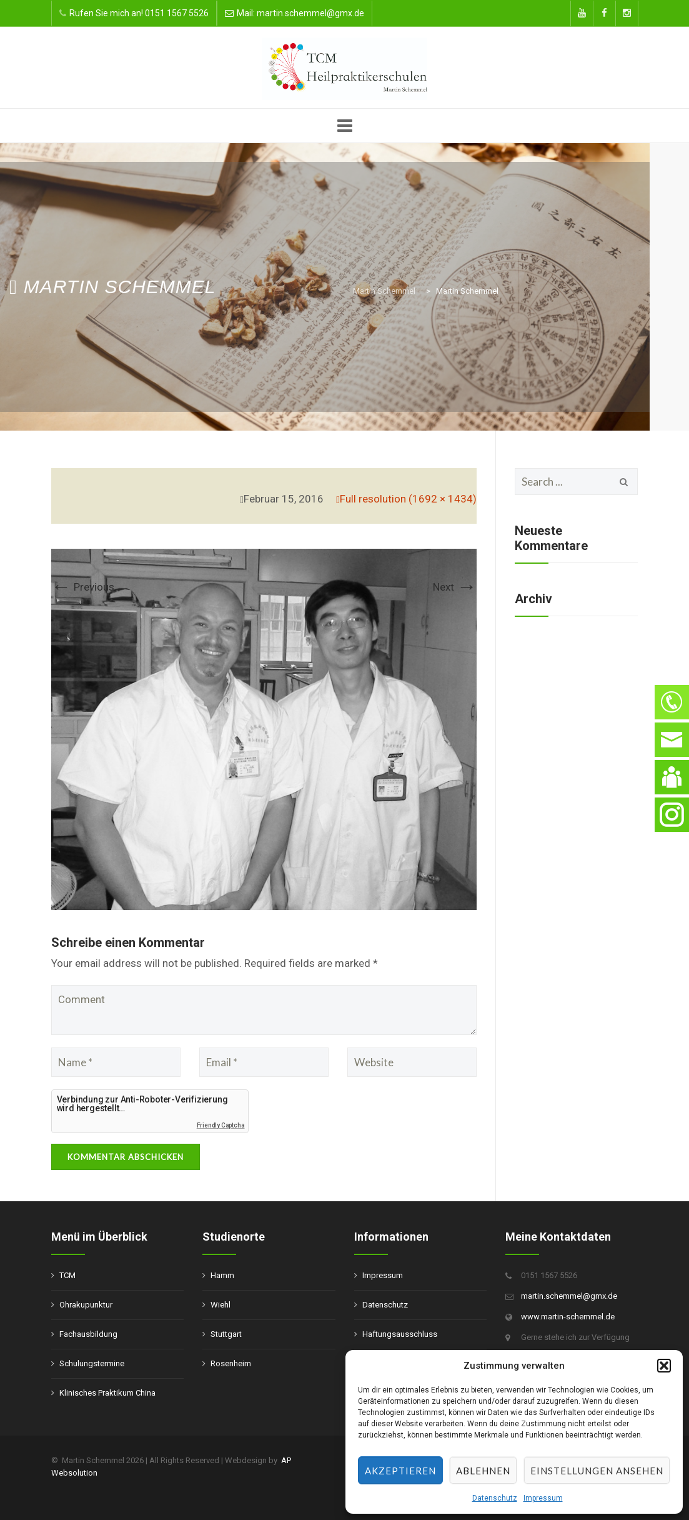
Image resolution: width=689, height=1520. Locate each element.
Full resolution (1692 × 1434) (408, 498)
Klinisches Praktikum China (107, 1393)
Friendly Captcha (221, 1125)
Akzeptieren (400, 1470)
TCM (67, 1275)
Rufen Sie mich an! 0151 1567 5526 (139, 13)
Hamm (222, 1275)
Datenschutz (494, 1498)
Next (455, 587)
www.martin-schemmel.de (568, 1316)
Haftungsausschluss (399, 1334)
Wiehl (220, 1304)
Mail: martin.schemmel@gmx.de (300, 13)
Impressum (543, 1498)
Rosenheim (231, 1363)
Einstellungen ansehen (596, 1470)
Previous (82, 587)
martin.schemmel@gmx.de (569, 1296)
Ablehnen (483, 1470)
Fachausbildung (88, 1334)
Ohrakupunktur (85, 1304)
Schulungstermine (91, 1363)
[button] (664, 1365)
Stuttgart (226, 1334)
